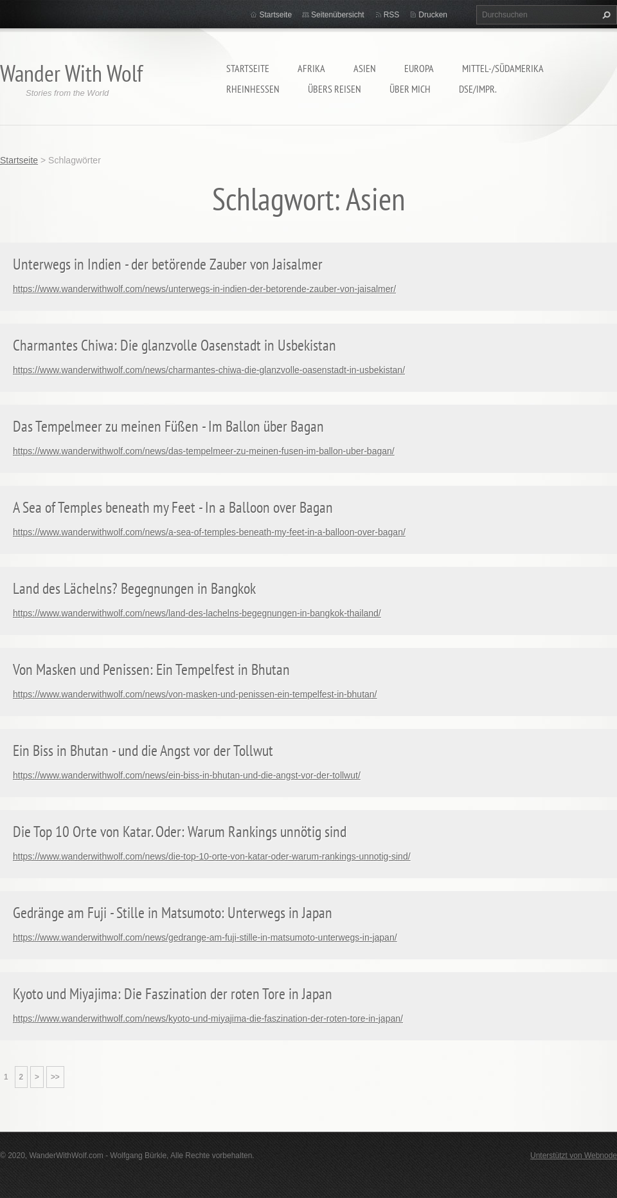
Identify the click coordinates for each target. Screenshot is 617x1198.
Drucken (432, 14)
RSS (392, 14)
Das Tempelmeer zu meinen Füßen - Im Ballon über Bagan (168, 426)
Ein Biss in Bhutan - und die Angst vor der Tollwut (143, 750)
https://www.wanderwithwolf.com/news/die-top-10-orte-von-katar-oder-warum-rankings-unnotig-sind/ (212, 856)
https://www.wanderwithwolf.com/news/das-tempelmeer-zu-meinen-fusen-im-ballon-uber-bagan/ (204, 451)
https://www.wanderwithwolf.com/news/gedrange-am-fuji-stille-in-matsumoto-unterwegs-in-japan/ (205, 937)
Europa (419, 68)
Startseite (247, 68)
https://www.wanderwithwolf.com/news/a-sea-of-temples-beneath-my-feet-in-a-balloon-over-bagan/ (209, 532)
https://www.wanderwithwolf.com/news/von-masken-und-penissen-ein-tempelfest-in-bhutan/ (195, 694)
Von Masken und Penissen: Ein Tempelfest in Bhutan (151, 669)
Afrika (311, 68)
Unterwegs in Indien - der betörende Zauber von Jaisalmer (168, 264)
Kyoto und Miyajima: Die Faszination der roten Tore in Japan (172, 994)
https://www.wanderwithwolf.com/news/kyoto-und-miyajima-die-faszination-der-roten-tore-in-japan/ (208, 1018)
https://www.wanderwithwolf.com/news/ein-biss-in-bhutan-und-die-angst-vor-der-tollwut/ (187, 775)
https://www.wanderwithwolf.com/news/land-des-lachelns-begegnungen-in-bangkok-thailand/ (197, 613)
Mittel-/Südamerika (503, 68)
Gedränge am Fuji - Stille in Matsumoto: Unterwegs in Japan (172, 913)
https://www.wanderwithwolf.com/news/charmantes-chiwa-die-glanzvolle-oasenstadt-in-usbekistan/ (209, 370)
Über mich (410, 88)
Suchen (604, 14)
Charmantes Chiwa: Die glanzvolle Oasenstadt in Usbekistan (174, 345)
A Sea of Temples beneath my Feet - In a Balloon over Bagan (173, 507)
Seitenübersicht (337, 14)
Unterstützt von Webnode (573, 1155)
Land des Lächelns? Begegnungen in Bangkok (134, 588)
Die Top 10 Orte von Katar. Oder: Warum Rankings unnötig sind (179, 832)
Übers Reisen (334, 88)
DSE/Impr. (478, 88)
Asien (364, 68)
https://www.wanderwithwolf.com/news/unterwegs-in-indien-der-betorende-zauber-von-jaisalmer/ (204, 289)
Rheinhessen (253, 88)
